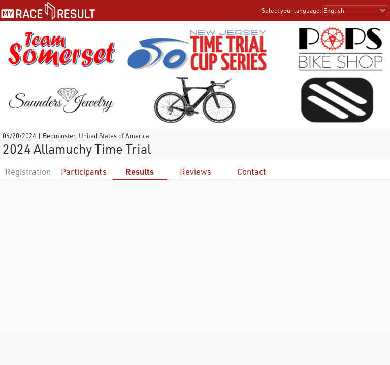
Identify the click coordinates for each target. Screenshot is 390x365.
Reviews (195, 171)
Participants (84, 171)
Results (139, 171)
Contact (251, 171)
